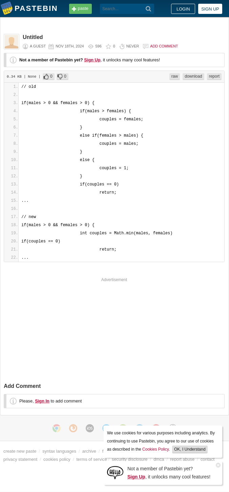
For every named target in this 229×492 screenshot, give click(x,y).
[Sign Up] (115, 472)
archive (89, 451)
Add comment (164, 46)
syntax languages (59, 451)
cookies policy (56, 459)
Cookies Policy (155, 449)
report (214, 76)
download (193, 76)
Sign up (210, 9)
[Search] (148, 9)
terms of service (92, 459)
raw (174, 76)
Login (183, 9)
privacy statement (20, 459)
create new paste (19, 451)
